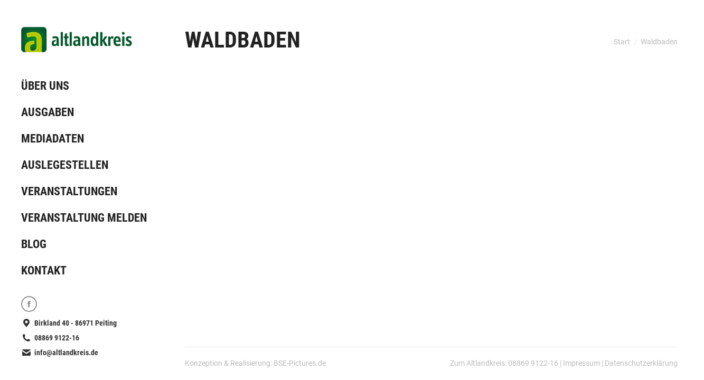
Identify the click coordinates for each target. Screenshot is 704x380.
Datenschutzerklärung (641, 363)
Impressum (581, 363)
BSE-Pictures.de (300, 363)
